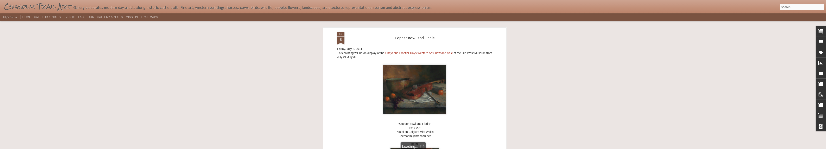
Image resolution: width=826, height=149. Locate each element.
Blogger (426, 146)
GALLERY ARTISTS (110, 17)
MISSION (132, 17)
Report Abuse (438, 146)
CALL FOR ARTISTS (47, 17)
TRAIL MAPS (149, 17)
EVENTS (69, 17)
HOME (26, 17)
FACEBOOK (86, 17)
